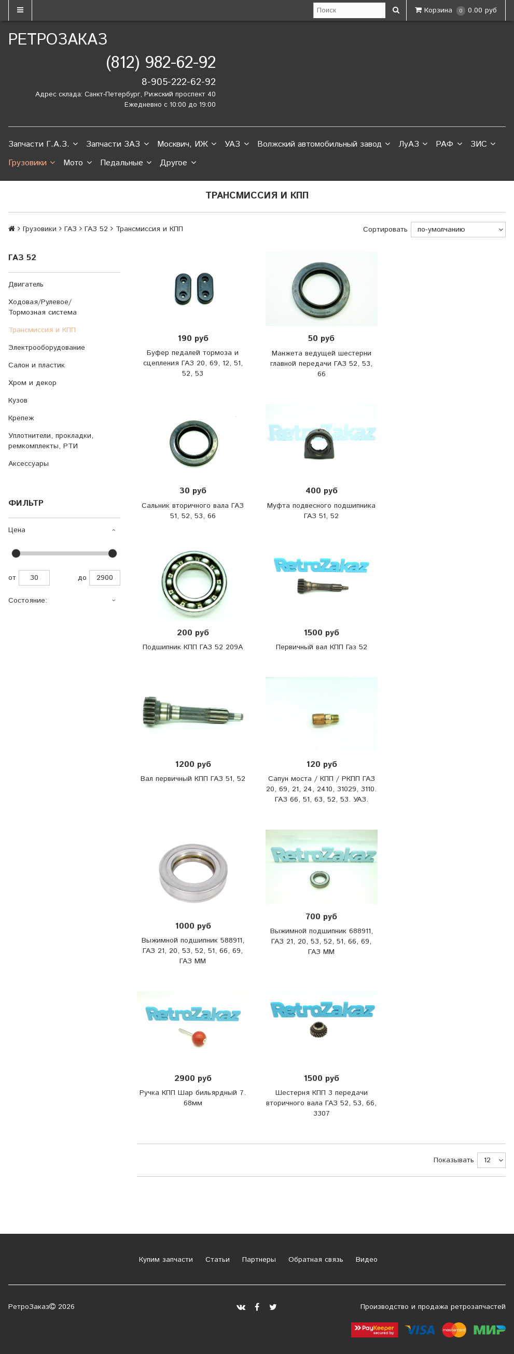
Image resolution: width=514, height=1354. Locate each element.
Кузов (17, 400)
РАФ (449, 144)
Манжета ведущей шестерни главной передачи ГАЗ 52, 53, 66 (321, 363)
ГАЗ (70, 229)
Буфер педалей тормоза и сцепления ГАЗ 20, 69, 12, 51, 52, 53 (193, 363)
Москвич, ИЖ (186, 144)
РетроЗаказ (57, 40)
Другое (178, 163)
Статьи (216, 1260)
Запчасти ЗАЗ (117, 144)
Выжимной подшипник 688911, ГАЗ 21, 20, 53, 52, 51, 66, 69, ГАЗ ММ (321, 941)
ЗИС (482, 144)
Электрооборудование (46, 348)
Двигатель (26, 284)
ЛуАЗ (412, 144)
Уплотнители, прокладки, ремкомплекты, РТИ (50, 441)
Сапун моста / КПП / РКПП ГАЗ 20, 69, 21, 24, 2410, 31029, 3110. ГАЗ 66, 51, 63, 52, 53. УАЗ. (321, 789)
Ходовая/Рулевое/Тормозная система (42, 307)
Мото (77, 163)
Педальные (125, 163)
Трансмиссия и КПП (42, 330)
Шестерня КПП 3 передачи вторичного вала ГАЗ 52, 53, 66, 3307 (321, 1103)
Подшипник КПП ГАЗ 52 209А (193, 647)
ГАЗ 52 (96, 229)
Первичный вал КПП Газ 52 (321, 647)
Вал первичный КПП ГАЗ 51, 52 (193, 779)
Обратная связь (314, 1260)
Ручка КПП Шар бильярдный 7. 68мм (193, 1098)
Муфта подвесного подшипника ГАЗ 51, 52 (321, 511)
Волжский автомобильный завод (323, 144)
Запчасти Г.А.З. (43, 144)
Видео (365, 1260)
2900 (104, 578)
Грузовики (31, 163)
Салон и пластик (36, 365)
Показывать (454, 1160)
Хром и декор (32, 383)
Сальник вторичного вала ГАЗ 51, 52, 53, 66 (193, 511)
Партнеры (258, 1260)
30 (34, 578)
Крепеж (21, 418)
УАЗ (236, 144)
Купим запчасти (164, 1260)
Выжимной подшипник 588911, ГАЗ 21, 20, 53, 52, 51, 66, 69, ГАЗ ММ (193, 950)
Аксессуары (28, 464)
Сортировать (385, 229)
